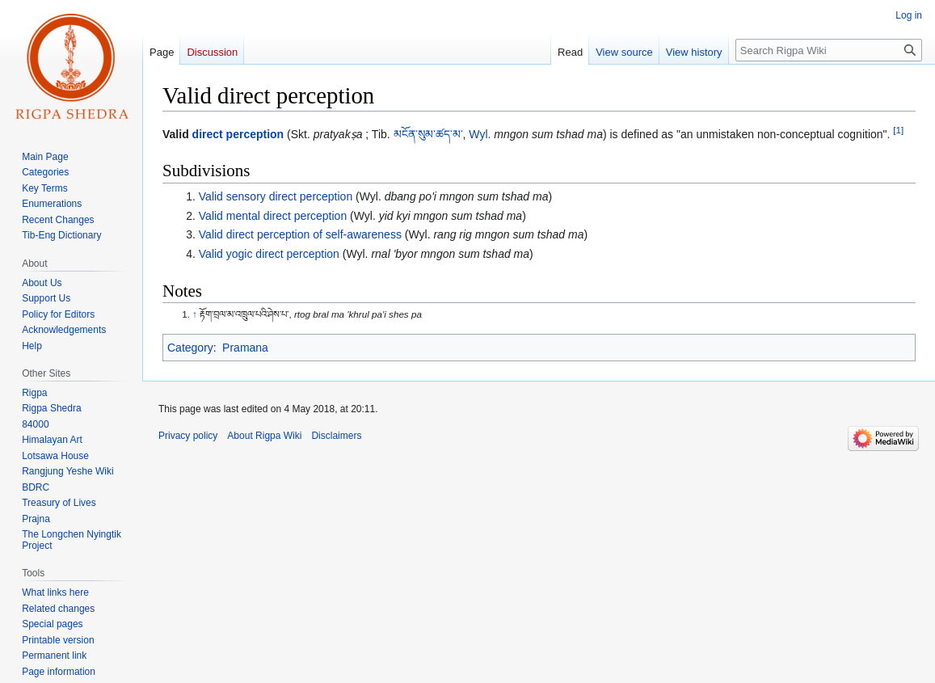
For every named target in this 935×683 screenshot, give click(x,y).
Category (190, 347)
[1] (898, 129)
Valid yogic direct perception (269, 253)
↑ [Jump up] (194, 314)
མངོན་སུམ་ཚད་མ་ (428, 134)
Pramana (245, 347)
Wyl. (480, 134)
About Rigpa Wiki (264, 435)
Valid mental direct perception (273, 215)
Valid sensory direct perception (275, 196)
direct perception (238, 134)
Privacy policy (187, 435)
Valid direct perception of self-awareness (300, 234)
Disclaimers (336, 435)
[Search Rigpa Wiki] (828, 50)
